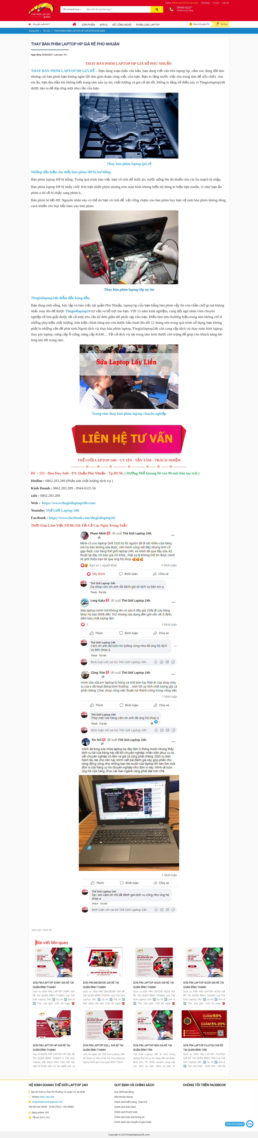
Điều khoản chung (123, 1097)
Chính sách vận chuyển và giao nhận (133, 1122)
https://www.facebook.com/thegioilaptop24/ (82, 518)
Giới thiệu (205, 3)
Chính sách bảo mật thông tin (129, 1117)
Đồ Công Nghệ (121, 24)
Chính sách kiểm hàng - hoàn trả (130, 1102)
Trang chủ (34, 30)
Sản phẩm (88, 24)
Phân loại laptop (148, 24)
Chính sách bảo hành (125, 1107)
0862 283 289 (47, 1097)
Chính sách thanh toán (126, 1112)
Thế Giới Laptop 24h (62, 510)
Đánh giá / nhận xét (42, 930)
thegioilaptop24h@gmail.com (47, 1101)
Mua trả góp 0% (201, 24)
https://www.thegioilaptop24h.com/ (69, 503)
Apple (104, 24)
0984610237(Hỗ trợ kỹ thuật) (185, 3)
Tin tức (216, 3)
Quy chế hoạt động (124, 1092)
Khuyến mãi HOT (41, 24)
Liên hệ (225, 3)
